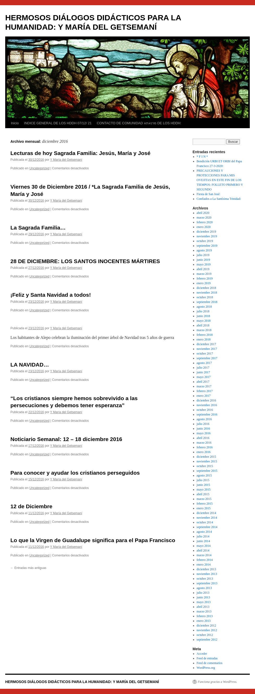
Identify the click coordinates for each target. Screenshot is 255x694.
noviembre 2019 (207, 236)
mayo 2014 (204, 546)
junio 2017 (203, 372)
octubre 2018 (205, 297)
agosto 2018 (204, 306)
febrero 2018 (205, 335)
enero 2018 (204, 339)
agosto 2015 (204, 475)
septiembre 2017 (207, 358)
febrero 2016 (205, 447)
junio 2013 (203, 597)
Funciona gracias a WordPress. (217, 682)
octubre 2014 (205, 522)
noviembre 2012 (207, 630)
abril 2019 (203, 269)
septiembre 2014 (207, 527)
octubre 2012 (205, 635)
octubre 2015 (205, 466)
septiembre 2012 (207, 639)
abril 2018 (203, 325)
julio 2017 (203, 367)
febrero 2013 (205, 616)
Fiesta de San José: (208, 194)
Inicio (15, 123)
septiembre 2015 (207, 471)
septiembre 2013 (207, 583)
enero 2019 (204, 283)
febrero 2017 (205, 391)
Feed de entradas (207, 658)
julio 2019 (203, 255)
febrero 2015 (205, 503)
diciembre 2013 (206, 569)
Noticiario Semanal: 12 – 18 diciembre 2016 (66, 439)
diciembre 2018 (206, 288)
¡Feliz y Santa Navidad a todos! (50, 295)
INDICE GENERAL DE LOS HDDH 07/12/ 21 (58, 123)
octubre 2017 (205, 353)
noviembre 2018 (207, 292)
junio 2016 (203, 428)
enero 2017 (204, 396)
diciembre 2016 (206, 400)
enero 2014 (204, 564)
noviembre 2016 (207, 405)
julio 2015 (203, 480)
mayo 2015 (204, 489)
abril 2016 (203, 438)
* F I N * (202, 156)
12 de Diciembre (31, 506)
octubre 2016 (205, 410)
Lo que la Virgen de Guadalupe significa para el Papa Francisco (92, 540)
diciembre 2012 (206, 625)
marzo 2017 (204, 386)
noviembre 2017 (207, 349)
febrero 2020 (205, 222)
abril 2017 (203, 381)
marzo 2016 (204, 442)
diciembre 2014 (206, 513)
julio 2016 (203, 424)
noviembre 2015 (207, 461)
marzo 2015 (204, 499)
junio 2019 (203, 260)
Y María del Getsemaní (66, 160)
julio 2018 (203, 311)
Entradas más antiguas (28, 568)
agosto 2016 (204, 419)
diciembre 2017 (206, 344)
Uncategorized (39, 168)
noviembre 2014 (207, 517)
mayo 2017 (204, 377)
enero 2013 (204, 621)
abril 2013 (203, 607)
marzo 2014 (204, 555)
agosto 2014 (204, 532)
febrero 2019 (205, 278)
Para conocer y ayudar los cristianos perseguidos (75, 473)
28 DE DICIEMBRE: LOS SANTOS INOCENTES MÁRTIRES (85, 261)
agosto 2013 (204, 588)
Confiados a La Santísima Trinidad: (219, 199)
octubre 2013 (205, 578)
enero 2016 (204, 452)
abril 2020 (203, 213)
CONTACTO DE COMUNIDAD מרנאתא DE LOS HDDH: (139, 123)
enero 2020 (204, 227)
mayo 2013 (204, 602)
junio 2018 (203, 316)
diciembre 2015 (206, 456)
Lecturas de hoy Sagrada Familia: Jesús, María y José (80, 153)
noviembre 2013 (207, 574)
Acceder (202, 653)
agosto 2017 (204, 363)
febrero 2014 (205, 560)
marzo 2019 (204, 274)
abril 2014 (203, 550)
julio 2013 (203, 592)
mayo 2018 (204, 321)
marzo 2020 (204, 217)
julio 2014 (203, 536)
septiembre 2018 (207, 302)
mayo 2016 (204, 433)
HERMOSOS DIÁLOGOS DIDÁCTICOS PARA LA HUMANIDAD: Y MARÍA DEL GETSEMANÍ (82, 682)
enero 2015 (204, 508)
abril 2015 (203, 494)
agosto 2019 (204, 250)
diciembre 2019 (206, 231)
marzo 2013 (204, 611)
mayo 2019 (204, 264)
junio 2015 (203, 485)
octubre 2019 (205, 241)
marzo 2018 (204, 330)
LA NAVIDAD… (29, 365)
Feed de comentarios (209, 663)
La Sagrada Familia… (38, 228)
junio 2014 (203, 541)
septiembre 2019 (207, 245)
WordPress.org (206, 668)
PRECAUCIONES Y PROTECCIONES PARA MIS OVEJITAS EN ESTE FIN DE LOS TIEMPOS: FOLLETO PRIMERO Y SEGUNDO (220, 180)
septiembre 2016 (207, 414)
